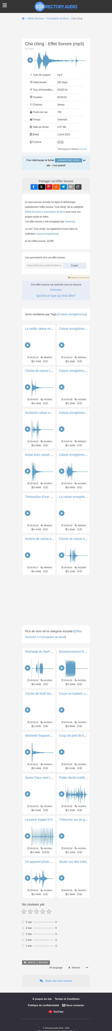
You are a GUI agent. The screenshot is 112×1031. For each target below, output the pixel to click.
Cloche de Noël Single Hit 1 (43, 821)
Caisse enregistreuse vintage (78, 540)
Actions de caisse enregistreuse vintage (52, 666)
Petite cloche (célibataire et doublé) (83, 905)
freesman (83, 192)
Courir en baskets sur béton (78, 821)
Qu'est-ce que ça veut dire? (56, 381)
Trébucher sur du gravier (75, 947)
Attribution (55, 375)
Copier (74, 350)
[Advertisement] (56, 54)
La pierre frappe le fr (38, 947)
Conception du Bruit (54, 297)
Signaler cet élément (78, 363)
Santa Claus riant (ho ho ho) (44, 905)
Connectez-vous (68, 203)
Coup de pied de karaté (75, 863)
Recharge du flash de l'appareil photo (50, 779)
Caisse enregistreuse (47, 319)
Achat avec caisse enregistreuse (47, 582)
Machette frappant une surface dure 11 (51, 863)
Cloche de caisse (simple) (42, 498)
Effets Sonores (33, 297)
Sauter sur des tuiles (73, 989)
